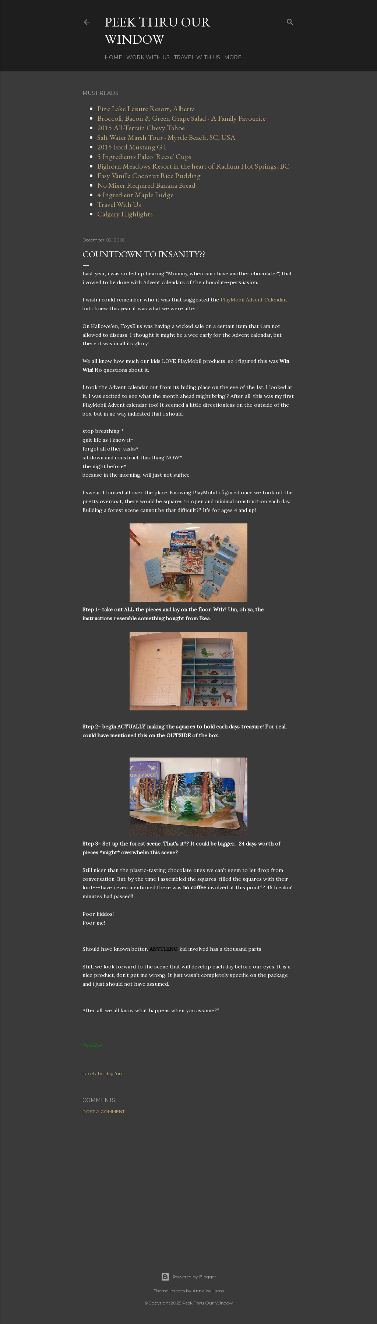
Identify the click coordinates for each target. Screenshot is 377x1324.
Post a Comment (103, 1111)
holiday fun (110, 1073)
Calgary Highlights (125, 214)
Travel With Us (197, 57)
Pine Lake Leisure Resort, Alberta (146, 108)
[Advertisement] (188, 1184)
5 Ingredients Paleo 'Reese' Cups (144, 156)
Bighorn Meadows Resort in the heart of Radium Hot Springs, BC (193, 166)
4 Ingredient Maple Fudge (135, 195)
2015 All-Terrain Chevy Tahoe (141, 128)
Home (113, 57)
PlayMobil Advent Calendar (253, 299)
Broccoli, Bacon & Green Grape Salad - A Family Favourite (181, 118)
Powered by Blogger (188, 1276)
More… (234, 57)
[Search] (290, 20)
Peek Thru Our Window (158, 30)
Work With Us (148, 57)
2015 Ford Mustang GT (132, 147)
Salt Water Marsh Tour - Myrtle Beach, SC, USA (166, 137)
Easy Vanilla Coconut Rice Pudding (149, 175)
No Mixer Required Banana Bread (146, 185)
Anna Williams (208, 1290)
